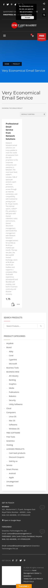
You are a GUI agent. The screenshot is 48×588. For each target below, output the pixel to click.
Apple (11, 477)
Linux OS (12, 416)
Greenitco (10, 441)
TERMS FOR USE (30, 579)
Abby (11, 351)
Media (11, 388)
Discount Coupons (16, 457)
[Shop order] (33, 114)
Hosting (9, 445)
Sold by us (13, 461)
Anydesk (9, 343)
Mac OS (12, 420)
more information (26, 14)
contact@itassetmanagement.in (19, 546)
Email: (4, 546)
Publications (14, 392)
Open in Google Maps (11, 520)
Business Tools (12, 368)
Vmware (9, 485)
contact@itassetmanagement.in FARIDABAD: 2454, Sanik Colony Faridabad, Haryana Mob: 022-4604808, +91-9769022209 (22, 536)
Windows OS (14, 428)
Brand (9, 347)
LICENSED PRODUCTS (15, 449)
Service (9, 465)
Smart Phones (12, 469)
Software (41, 37)
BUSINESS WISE (12, 372)
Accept (27, 17)
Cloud (8, 408)
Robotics (12, 396)
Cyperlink (13, 359)
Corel (11, 355)
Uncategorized (12, 481)
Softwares (13, 424)
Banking (12, 380)
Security (12, 400)
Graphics (12, 384)
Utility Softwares (16, 404)
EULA (32, 581)
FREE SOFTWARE (13, 433)
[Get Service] (13, 304)
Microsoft (13, 363)
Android (12, 473)
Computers (11, 412)
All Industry (13, 376)
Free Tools (10, 437)
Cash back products (17, 453)
